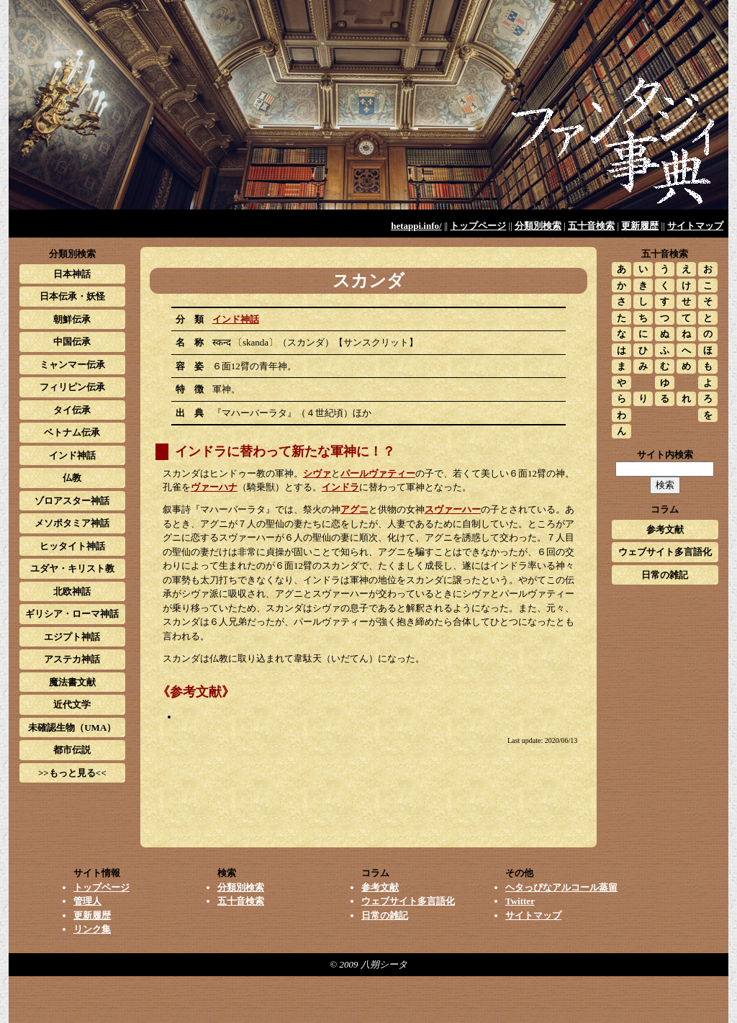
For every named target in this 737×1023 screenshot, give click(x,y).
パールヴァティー (377, 473)
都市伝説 (72, 749)
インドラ (340, 487)
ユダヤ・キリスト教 (72, 568)
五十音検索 (591, 225)
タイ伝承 (72, 410)
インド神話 (235, 319)
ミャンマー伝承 (72, 364)
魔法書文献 (72, 682)
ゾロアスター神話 (72, 500)
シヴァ (317, 473)
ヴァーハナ (214, 487)
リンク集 (92, 929)
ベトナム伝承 (72, 432)
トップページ (478, 225)
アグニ (354, 509)
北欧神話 (72, 591)
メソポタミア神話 (72, 523)
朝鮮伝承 (72, 319)
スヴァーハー (453, 509)
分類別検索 (538, 225)
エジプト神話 (72, 636)
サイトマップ (695, 225)
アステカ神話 (72, 659)
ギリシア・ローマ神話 (72, 613)
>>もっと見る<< (72, 772)
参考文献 (665, 529)
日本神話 (72, 274)
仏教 (72, 477)
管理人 (87, 901)
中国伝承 (72, 341)
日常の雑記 (664, 574)
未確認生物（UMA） (72, 727)
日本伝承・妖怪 (72, 296)
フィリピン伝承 (72, 387)
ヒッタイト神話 (72, 546)
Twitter (520, 901)
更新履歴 (640, 225)
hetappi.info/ (416, 225)
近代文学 (72, 704)
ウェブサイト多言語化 (665, 551)
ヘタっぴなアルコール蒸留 (561, 887)
